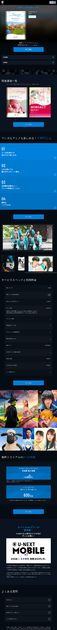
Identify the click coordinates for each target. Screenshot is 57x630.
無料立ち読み (32, 16)
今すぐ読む (28, 49)
